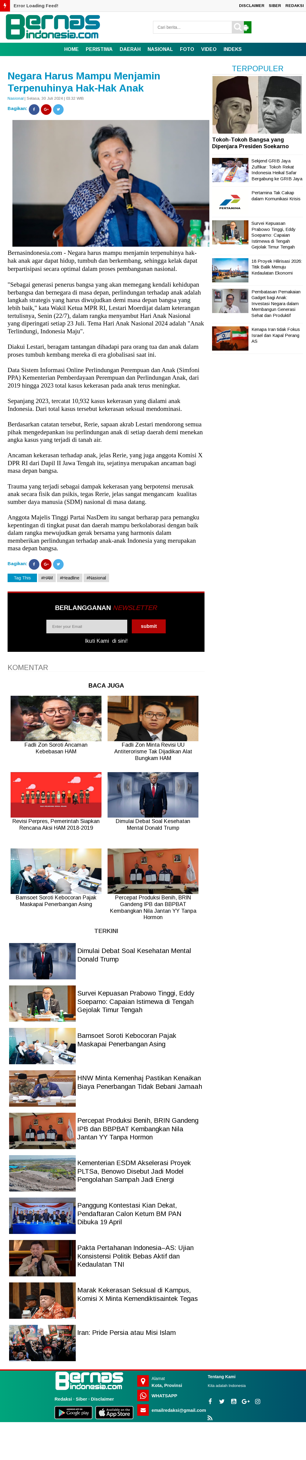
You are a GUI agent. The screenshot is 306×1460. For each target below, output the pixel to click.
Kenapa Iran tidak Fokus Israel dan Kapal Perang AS (275, 335)
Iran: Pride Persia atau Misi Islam (126, 1332)
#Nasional (96, 577)
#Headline (69, 577)
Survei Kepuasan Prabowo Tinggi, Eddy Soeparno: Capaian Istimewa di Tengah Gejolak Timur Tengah (135, 1001)
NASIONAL (160, 49)
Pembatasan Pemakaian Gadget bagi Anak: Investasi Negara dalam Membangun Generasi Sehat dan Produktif (276, 303)
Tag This (22, 577)
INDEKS (233, 49)
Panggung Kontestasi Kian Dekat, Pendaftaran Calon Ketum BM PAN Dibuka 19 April (129, 1214)
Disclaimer (102, 1399)
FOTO (187, 49)
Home (71, 49)
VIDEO (209, 49)
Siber (81, 1399)
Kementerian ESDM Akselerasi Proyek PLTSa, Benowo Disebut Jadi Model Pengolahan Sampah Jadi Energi (134, 1171)
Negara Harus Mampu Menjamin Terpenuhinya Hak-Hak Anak (84, 82)
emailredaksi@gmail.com (178, 1410)
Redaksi (63, 1399)
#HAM (47, 577)
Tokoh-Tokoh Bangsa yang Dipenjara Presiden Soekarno (250, 143)
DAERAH (130, 49)
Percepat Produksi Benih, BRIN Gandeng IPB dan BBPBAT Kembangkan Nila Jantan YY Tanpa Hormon (137, 1129)
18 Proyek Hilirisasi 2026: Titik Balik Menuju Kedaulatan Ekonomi (276, 266)
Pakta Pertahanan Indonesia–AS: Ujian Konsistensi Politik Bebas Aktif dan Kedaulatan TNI (135, 1256)
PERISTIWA (99, 49)
